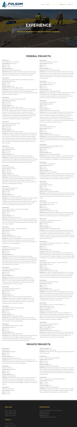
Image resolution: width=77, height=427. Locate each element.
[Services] (38, 28)
